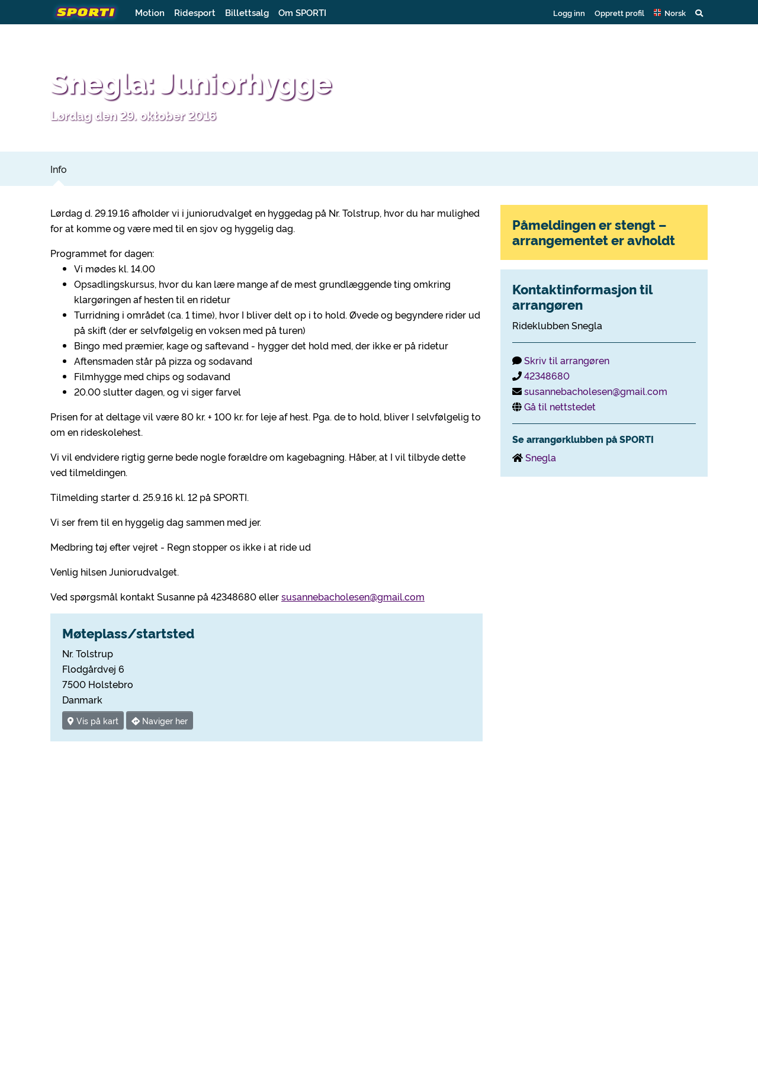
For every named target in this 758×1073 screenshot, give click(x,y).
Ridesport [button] (195, 12)
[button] (669, 12)
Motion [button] (150, 12)
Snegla (540, 457)
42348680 (547, 375)
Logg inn (569, 12)
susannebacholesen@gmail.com (353, 596)
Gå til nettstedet (560, 406)
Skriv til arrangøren (566, 360)
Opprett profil (619, 12)
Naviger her (159, 720)
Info (58, 168)
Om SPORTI (302, 12)
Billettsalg (247, 12)
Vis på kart (93, 720)
